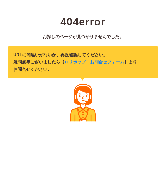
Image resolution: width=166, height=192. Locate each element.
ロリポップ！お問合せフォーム (94, 62)
